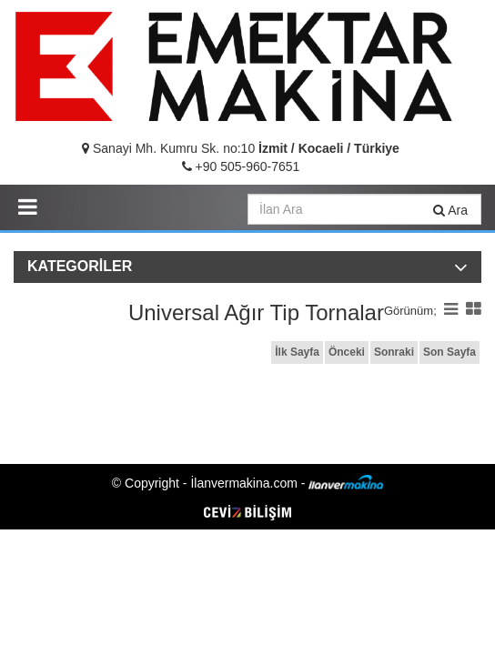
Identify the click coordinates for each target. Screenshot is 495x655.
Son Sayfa (449, 352)
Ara (450, 210)
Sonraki (394, 352)
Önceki (346, 352)
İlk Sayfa (297, 352)
